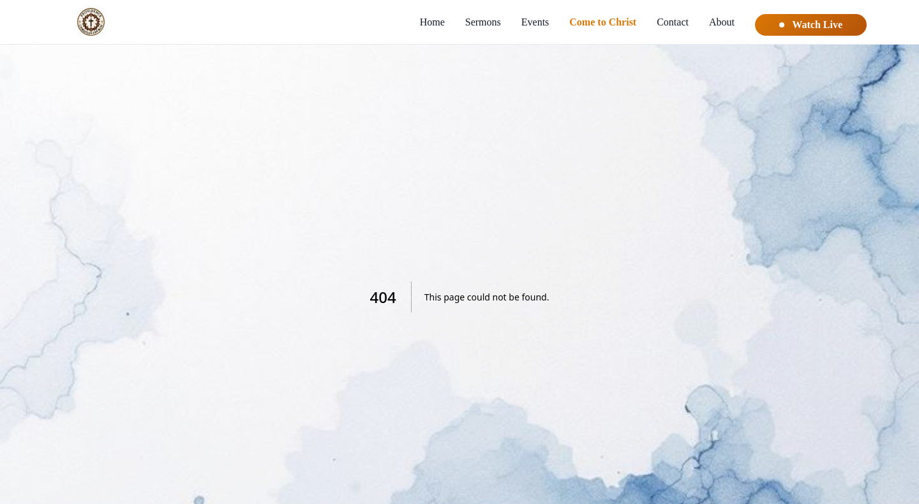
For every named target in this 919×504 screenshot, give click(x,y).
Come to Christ (602, 22)
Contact (673, 22)
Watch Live (810, 24)
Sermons (483, 22)
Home (432, 22)
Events (535, 22)
